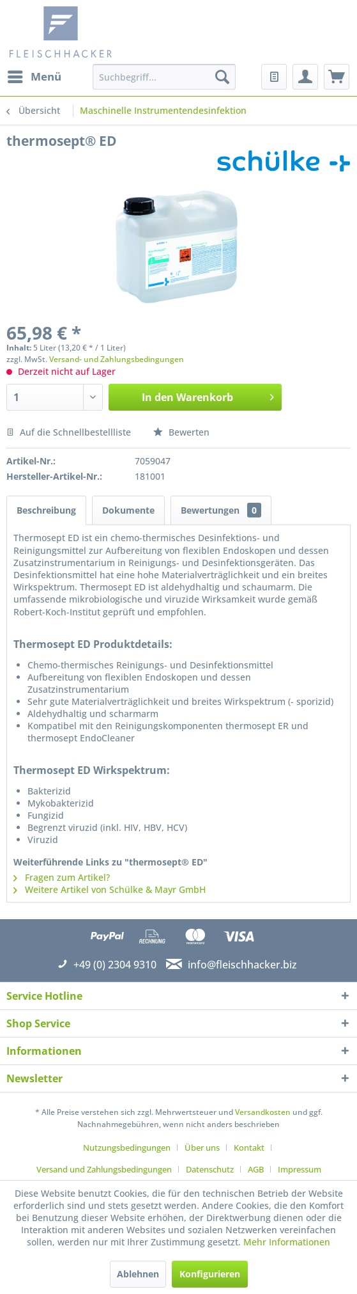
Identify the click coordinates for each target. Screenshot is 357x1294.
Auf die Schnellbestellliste (68, 432)
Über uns (202, 1147)
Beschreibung (46, 510)
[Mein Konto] (305, 77)
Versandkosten (263, 1112)
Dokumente (128, 510)
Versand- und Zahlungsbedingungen (116, 359)
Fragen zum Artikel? (61, 877)
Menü (34, 75)
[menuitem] (34, 77)
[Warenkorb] (336, 77)
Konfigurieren (209, 1274)
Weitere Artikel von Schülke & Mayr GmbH (109, 889)
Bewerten (181, 432)
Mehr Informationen (286, 1242)
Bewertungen (221, 510)
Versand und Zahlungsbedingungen (104, 1169)
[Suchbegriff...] (164, 77)
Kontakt (249, 1147)
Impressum (299, 1169)
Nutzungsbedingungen (127, 1147)
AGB (256, 1169)
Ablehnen (138, 1274)
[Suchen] (222, 77)
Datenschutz (210, 1169)
